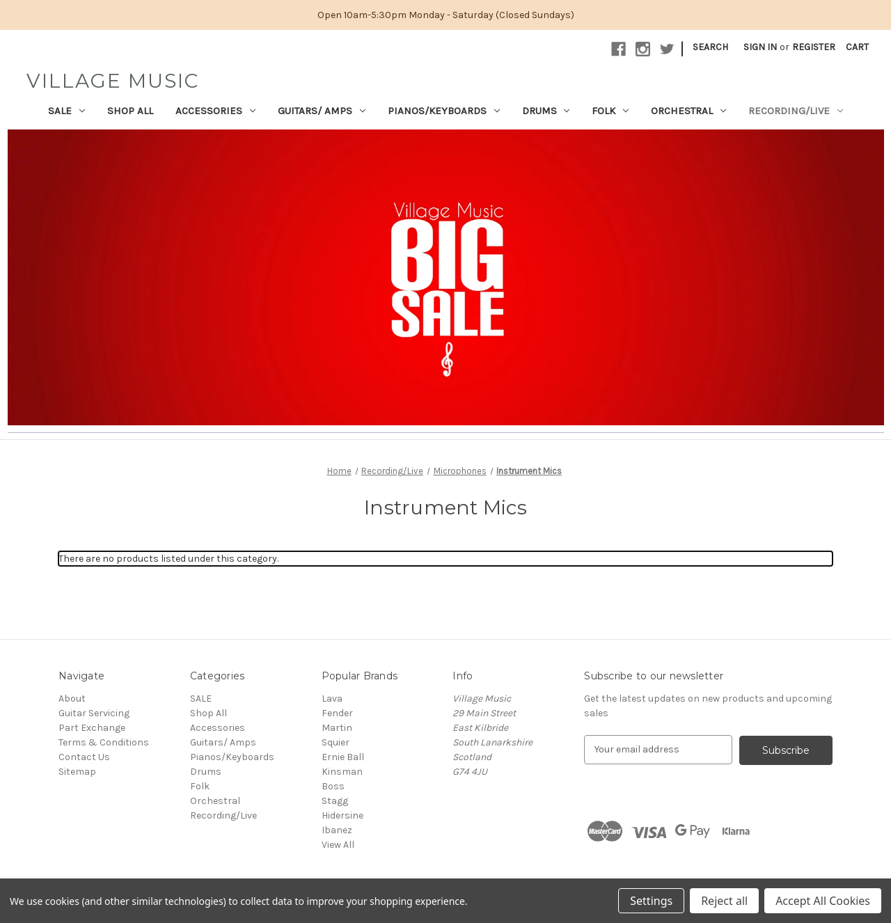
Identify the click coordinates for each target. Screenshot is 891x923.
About (72, 698)
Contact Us (84, 757)
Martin (337, 728)
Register (813, 47)
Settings (651, 900)
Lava (332, 698)
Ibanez (337, 830)
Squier (335, 742)
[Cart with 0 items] (857, 47)
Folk (610, 110)
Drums (546, 110)
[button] (446, 277)
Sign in (760, 47)
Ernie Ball (343, 757)
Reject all (724, 900)
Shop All (130, 110)
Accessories (215, 110)
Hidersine (342, 815)
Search (710, 47)
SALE (66, 110)
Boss (333, 786)
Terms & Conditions (103, 742)
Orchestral (688, 110)
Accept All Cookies (822, 900)
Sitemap (77, 772)
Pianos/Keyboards (444, 110)
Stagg (335, 801)
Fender (337, 713)
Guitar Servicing (93, 713)
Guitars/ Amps (321, 110)
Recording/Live (795, 110)
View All (338, 845)
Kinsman (342, 772)
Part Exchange (91, 728)
